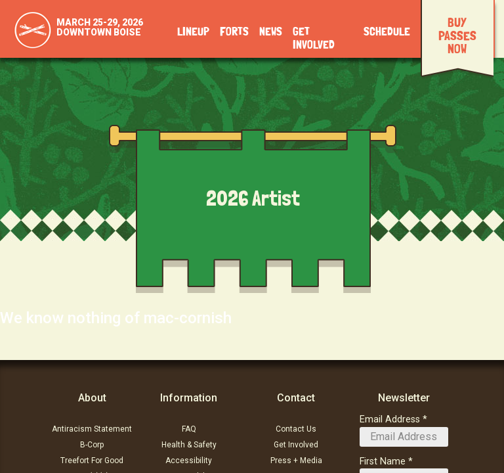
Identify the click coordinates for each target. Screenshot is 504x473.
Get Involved (296, 444)
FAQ (189, 429)
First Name (383, 461)
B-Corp (92, 444)
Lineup (193, 32)
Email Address (390, 419)
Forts (234, 32)
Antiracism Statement (92, 429)
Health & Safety (189, 444)
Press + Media (296, 460)
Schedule (387, 32)
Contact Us (296, 429)
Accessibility (188, 460)
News (270, 32)
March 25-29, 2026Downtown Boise (99, 27)
